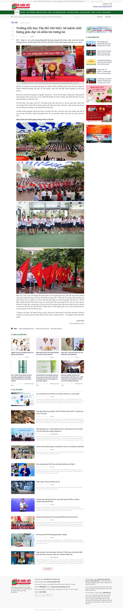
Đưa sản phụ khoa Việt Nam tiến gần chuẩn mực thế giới (55, 464)
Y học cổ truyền (30, 12)
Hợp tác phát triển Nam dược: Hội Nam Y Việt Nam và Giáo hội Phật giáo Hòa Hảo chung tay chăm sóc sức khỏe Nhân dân (104, 53)
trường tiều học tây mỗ (42, 328)
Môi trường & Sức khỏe (59, 12)
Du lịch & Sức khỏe (85, 12)
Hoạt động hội (54, 434)
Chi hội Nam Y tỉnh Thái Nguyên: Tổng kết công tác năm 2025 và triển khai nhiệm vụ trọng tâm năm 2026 (104, 81)
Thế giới (93, 12)
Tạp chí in (98, 12)
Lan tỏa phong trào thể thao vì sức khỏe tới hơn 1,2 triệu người (57, 394)
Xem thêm (48, 569)
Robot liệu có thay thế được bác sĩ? (48, 482)
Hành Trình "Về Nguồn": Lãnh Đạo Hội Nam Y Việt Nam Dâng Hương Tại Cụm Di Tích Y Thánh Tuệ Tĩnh (104, 71)
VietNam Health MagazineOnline (102, 6)
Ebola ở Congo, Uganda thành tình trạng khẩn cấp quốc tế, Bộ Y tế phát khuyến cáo (37, 17)
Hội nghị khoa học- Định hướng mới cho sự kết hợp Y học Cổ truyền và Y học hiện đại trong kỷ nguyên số (104, 44)
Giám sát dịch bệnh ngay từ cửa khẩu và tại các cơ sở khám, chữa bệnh (60, 446)
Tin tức (17, 12)
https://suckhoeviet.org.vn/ (26, 328)
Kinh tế (50, 12)
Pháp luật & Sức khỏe (72, 12)
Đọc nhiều (108, 16)
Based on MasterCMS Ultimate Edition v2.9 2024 (48, 610)
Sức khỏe (22, 12)
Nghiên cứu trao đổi (41, 12)
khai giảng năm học (56, 328)
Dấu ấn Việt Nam (25, 23)
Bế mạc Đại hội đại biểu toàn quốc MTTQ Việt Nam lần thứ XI (57, 517)
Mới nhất (99, 16)
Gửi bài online (106, 12)
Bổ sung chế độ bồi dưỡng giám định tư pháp (51, 534)
